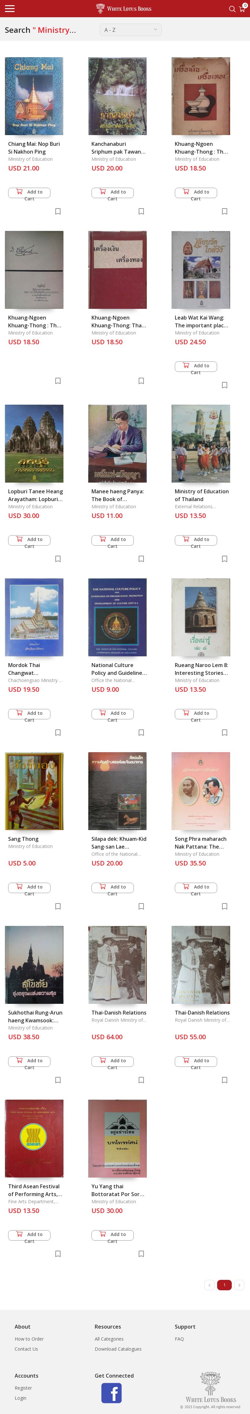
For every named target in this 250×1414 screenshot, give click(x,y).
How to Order (29, 1339)
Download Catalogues (118, 1349)
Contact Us (26, 1349)
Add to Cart (29, 193)
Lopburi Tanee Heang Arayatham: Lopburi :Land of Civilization (35, 499)
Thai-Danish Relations (118, 1012)
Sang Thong (23, 838)
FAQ (179, 1339)
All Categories (109, 1339)
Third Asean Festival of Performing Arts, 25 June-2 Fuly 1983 (34, 1194)
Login (20, 1398)
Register (23, 1388)
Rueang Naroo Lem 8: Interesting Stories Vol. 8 (201, 673)
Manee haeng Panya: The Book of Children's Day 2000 (117, 499)
